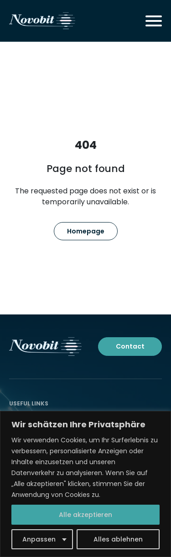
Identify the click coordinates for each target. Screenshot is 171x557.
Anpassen (39, 539)
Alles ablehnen (118, 539)
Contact (130, 346)
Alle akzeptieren (85, 514)
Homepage (85, 231)
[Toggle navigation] (153, 20)
